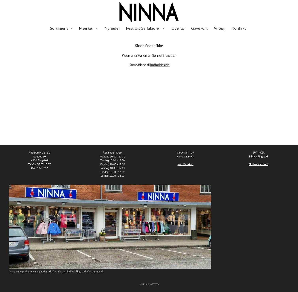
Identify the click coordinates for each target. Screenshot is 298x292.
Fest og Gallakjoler (145, 28)
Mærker (89, 28)
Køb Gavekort (185, 164)
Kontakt (238, 28)
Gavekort (199, 28)
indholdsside (160, 65)
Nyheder (112, 28)
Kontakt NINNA (185, 156)
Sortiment (61, 28)
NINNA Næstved (258, 164)
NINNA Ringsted (258, 156)
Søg (222, 28)
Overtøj (178, 28)
